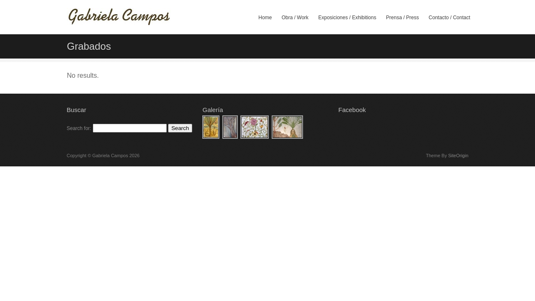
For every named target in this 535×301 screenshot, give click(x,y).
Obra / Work (295, 17)
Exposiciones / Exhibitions (347, 17)
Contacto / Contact (449, 17)
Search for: (79, 128)
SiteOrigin (458, 155)
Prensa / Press (402, 17)
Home (265, 17)
